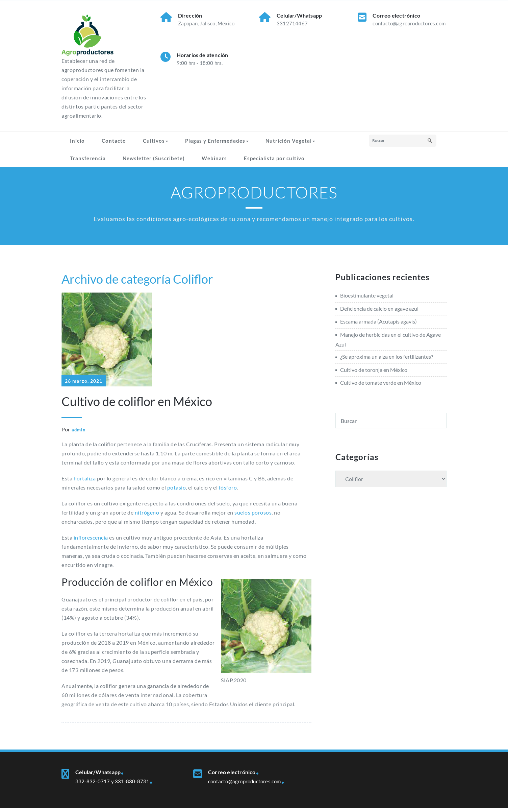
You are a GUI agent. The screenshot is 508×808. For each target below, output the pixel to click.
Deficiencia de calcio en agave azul (379, 308)
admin (78, 429)
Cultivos (155, 141)
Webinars (214, 158)
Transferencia (88, 158)
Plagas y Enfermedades (217, 141)
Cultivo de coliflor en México (136, 401)
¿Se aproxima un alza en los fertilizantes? (386, 356)
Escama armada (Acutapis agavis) (378, 321)
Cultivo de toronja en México (373, 369)
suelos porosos (253, 512)
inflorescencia (90, 537)
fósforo (228, 487)
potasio (176, 487)
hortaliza (85, 478)
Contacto (114, 141)
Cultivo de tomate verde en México (380, 382)
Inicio (77, 141)
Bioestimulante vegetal (366, 295)
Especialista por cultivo (274, 158)
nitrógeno (147, 512)
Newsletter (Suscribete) (154, 158)
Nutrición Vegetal (290, 141)
